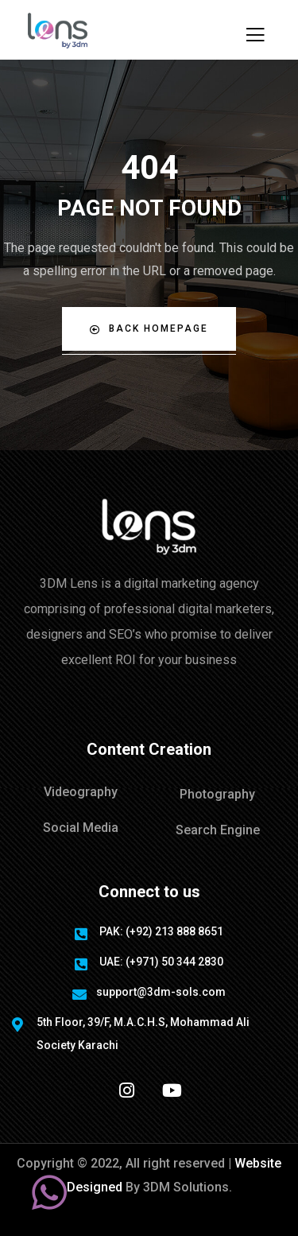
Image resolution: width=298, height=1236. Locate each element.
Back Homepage (149, 329)
